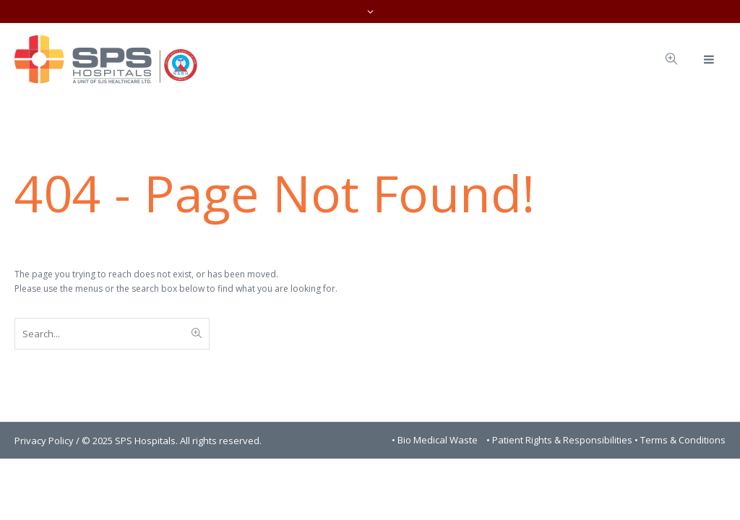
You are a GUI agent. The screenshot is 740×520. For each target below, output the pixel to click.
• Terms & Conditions (680, 439)
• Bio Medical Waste (436, 439)
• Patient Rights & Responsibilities (560, 439)
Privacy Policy (44, 440)
